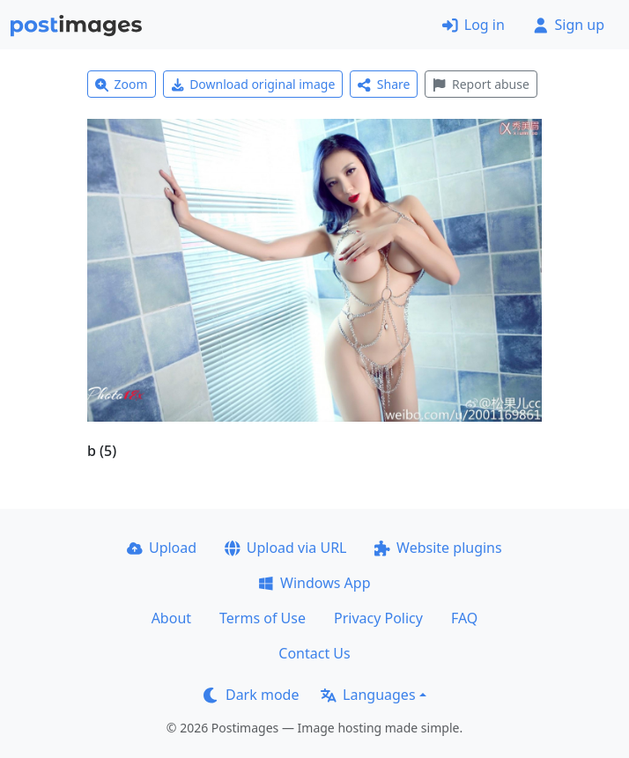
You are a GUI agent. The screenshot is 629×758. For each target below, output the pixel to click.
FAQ (464, 618)
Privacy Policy (378, 618)
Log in (473, 24)
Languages (368, 694)
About (171, 618)
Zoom (121, 84)
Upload (161, 547)
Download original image (253, 84)
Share (384, 84)
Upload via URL (285, 547)
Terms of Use (262, 618)
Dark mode (251, 694)
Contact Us (314, 653)
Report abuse (481, 84)
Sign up (568, 24)
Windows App (314, 582)
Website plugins (437, 547)
